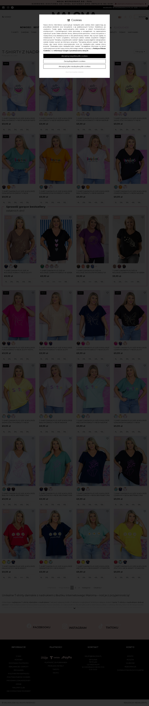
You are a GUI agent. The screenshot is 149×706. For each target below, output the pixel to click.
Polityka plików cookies (74, 72)
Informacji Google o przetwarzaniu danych (71, 51)
